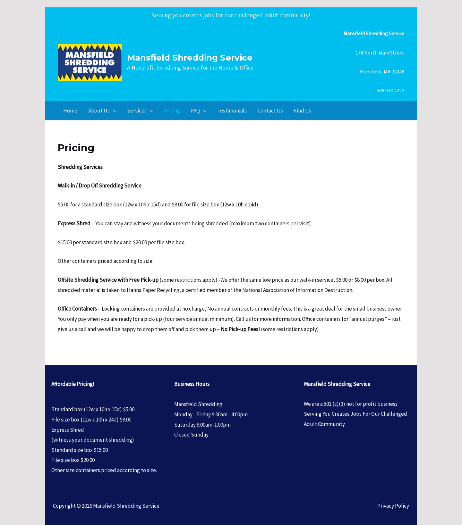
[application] (113, 110)
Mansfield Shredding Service (189, 58)
